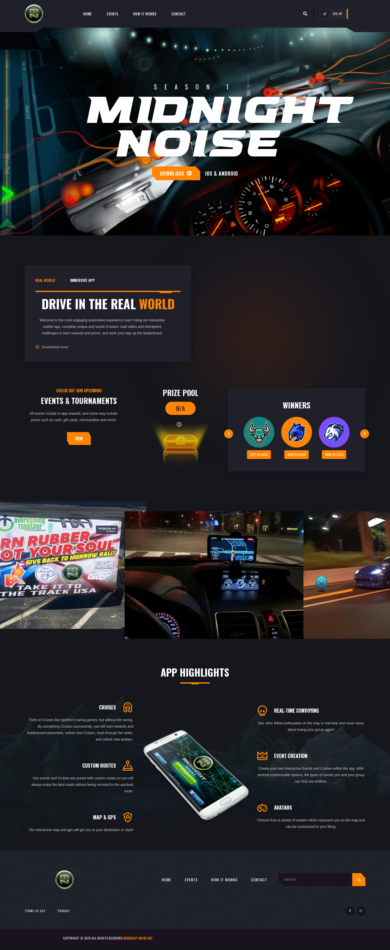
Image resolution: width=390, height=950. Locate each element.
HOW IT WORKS (224, 882)
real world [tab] (45, 280)
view (79, 439)
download (176, 173)
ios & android (221, 173)
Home (87, 13)
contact (178, 13)
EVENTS (191, 882)
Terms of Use (35, 914)
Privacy (64, 914)
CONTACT (259, 882)
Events (112, 13)
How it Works (144, 13)
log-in (331, 14)
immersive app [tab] (82, 280)
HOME (166, 882)
